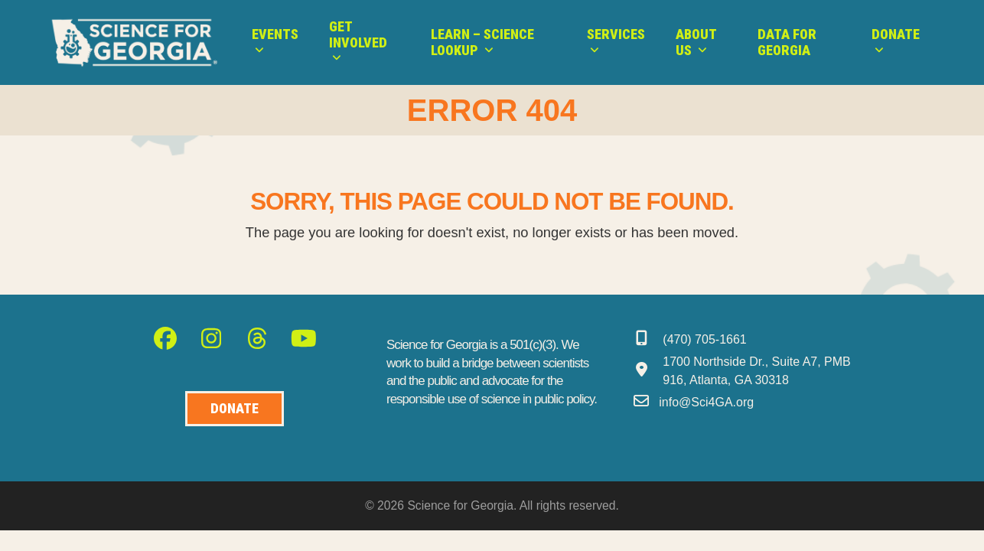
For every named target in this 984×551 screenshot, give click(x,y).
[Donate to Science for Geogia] (234, 409)
